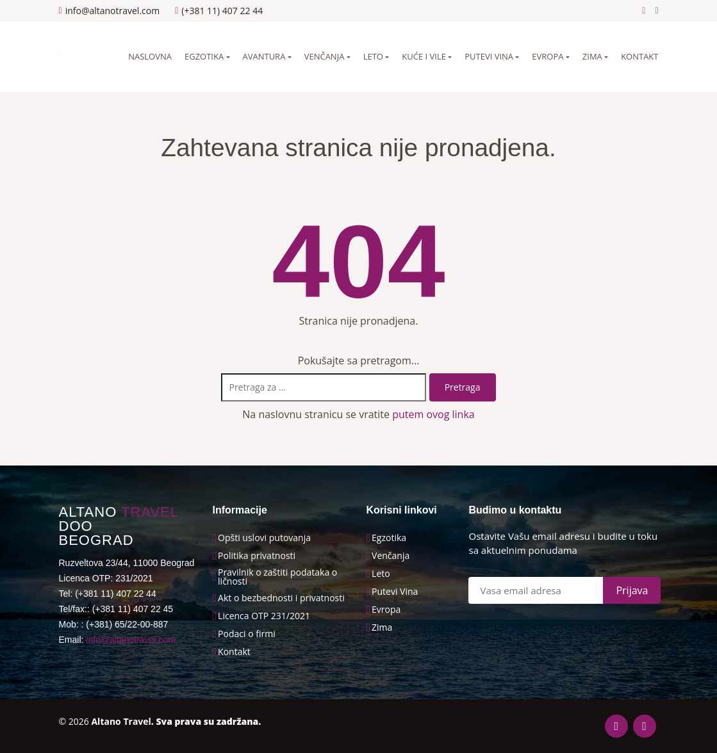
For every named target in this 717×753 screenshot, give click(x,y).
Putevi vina (489, 56)
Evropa (547, 56)
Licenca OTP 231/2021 (264, 615)
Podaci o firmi (247, 633)
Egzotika (204, 56)
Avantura (264, 56)
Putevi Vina (395, 591)
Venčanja (324, 56)
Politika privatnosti (256, 555)
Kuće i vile (424, 56)
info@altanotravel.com (131, 640)
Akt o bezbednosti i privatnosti (281, 598)
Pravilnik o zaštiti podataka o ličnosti (277, 577)
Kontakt (639, 56)
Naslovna (150, 56)
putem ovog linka (433, 414)
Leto (373, 56)
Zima (592, 56)
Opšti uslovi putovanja (264, 537)
